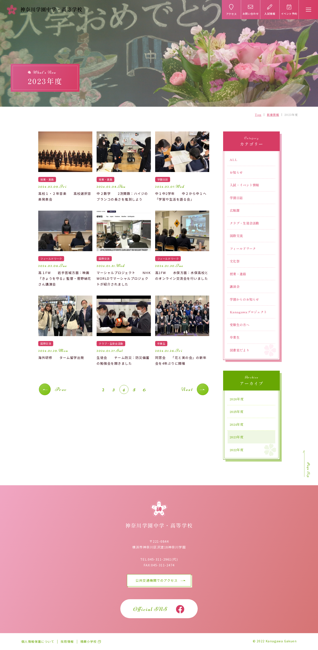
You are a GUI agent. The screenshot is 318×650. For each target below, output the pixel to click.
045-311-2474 (163, 565)
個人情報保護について (37, 641)
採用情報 (67, 641)
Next (187, 389)
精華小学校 (88, 641)
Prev (61, 389)
